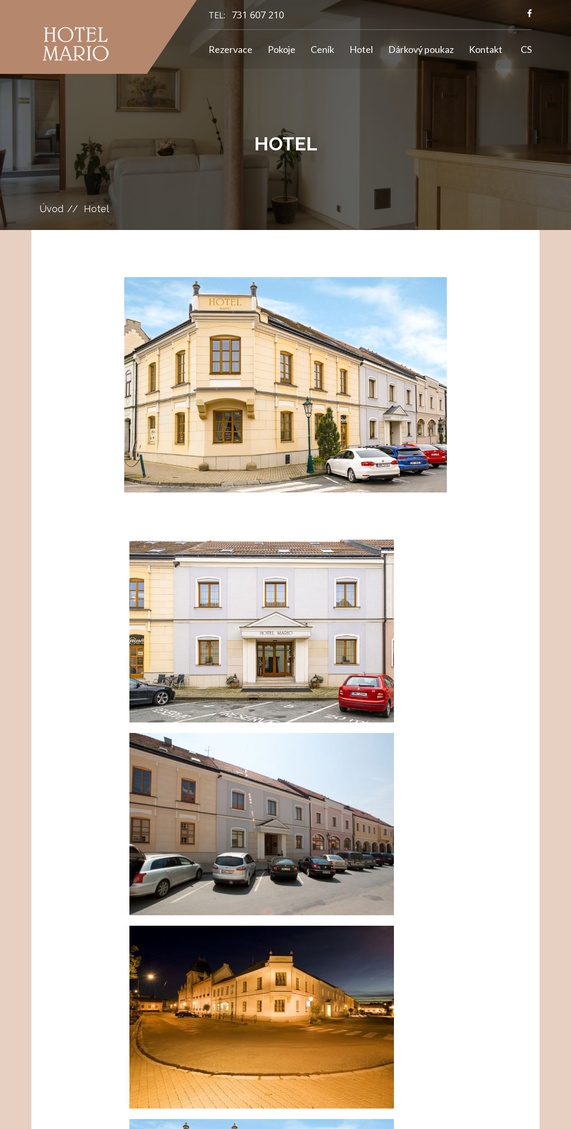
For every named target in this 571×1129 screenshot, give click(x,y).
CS (526, 49)
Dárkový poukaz (421, 49)
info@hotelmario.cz (290, 944)
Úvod (51, 208)
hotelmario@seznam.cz (295, 957)
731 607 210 (258, 14)
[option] (285, 384)
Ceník (322, 49)
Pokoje (281, 49)
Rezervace (230, 49)
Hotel (361, 49)
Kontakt (485, 49)
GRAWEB (368, 1110)
